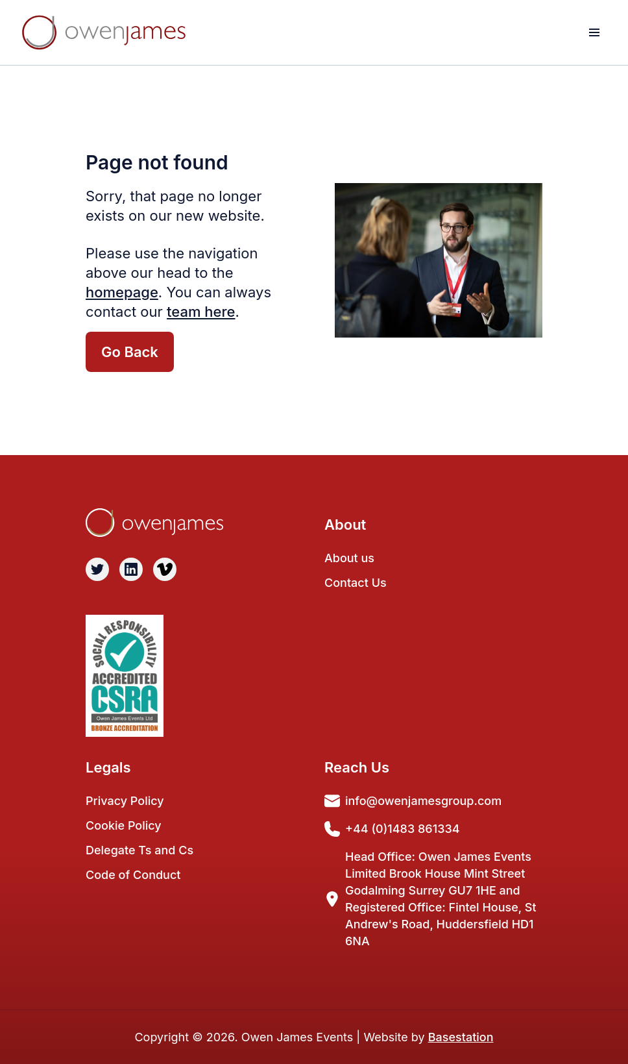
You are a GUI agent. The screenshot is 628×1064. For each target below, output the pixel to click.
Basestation (461, 1037)
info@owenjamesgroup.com (412, 801)
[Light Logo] (104, 32)
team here (201, 311)
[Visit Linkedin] (131, 569)
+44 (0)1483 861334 (392, 829)
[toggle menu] (594, 32)
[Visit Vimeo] (164, 569)
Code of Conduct (133, 875)
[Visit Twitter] (97, 569)
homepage (122, 292)
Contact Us (355, 582)
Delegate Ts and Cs (139, 850)
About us (349, 558)
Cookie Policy (124, 825)
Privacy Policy (125, 801)
